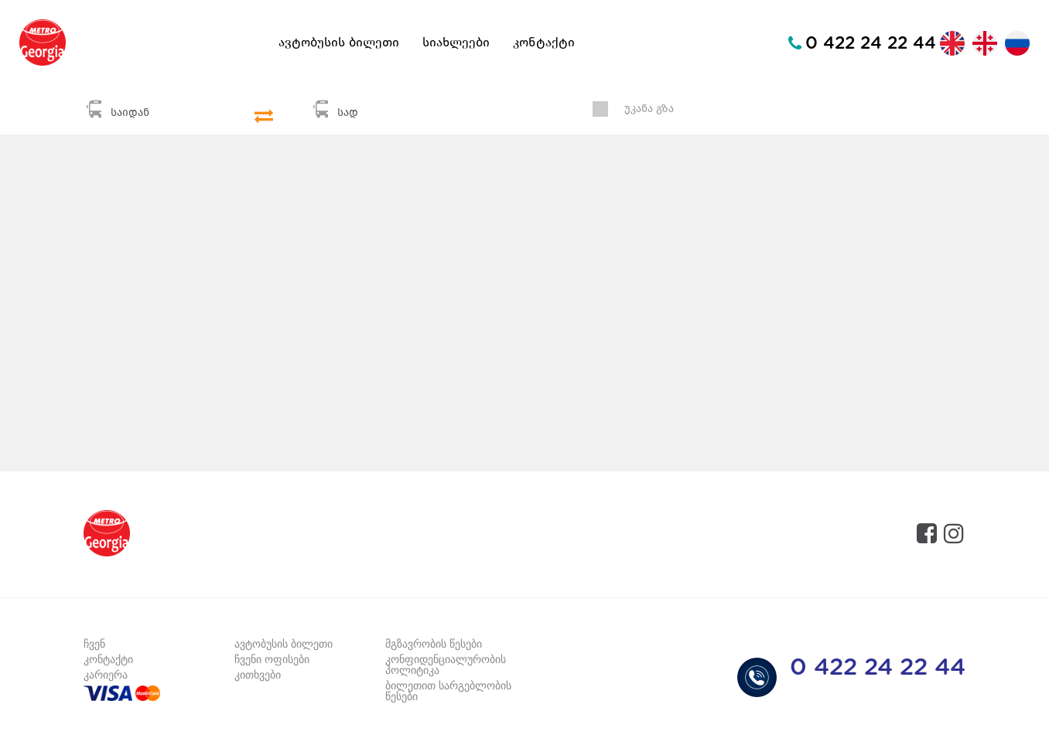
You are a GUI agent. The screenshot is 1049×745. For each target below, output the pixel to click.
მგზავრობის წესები (433, 644)
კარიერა (106, 675)
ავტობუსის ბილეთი (338, 42)
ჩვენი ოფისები (271, 660)
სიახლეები (456, 42)
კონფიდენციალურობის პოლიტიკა (445, 665)
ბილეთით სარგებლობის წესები (448, 691)
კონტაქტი (544, 42)
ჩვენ (94, 644)
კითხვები (257, 675)
